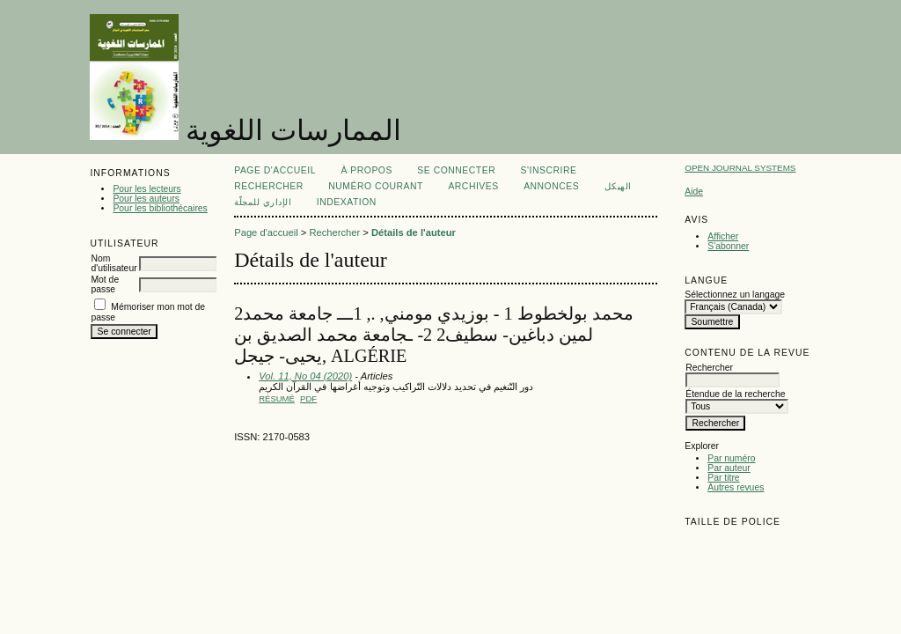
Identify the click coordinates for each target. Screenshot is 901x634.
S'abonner (728, 246)
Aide (694, 191)
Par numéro (731, 458)
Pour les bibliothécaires (160, 208)
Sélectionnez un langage (735, 294)
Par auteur (729, 468)
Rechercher (269, 186)
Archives (473, 186)
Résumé (277, 398)
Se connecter (456, 170)
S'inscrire (549, 170)
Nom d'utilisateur (113, 263)
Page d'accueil (275, 170)
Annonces (551, 186)
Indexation (347, 202)
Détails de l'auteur (413, 232)
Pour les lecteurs (146, 189)
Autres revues (735, 487)
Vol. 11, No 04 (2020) (305, 376)
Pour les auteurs (146, 198)
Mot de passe (105, 284)
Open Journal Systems (740, 168)
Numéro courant (375, 186)
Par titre (723, 478)
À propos (366, 170)
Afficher (722, 236)
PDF (308, 398)
